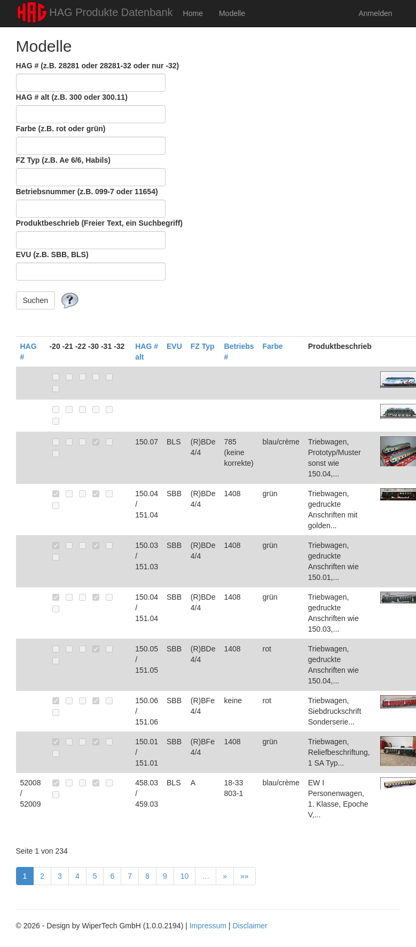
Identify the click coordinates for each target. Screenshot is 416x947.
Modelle (232, 13)
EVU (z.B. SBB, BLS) (52, 254)
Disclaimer (249, 925)
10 (184, 876)
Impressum (208, 925)
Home (193, 13)
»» (244, 876)
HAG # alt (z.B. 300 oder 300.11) (72, 97)
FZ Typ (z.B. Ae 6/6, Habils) (63, 160)
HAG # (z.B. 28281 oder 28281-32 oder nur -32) (97, 65)
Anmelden (375, 13)
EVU (174, 346)
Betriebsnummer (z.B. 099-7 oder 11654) (87, 191)
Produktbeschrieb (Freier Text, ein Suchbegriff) (99, 223)
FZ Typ (203, 346)
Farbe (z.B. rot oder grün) (61, 128)
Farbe (273, 346)
